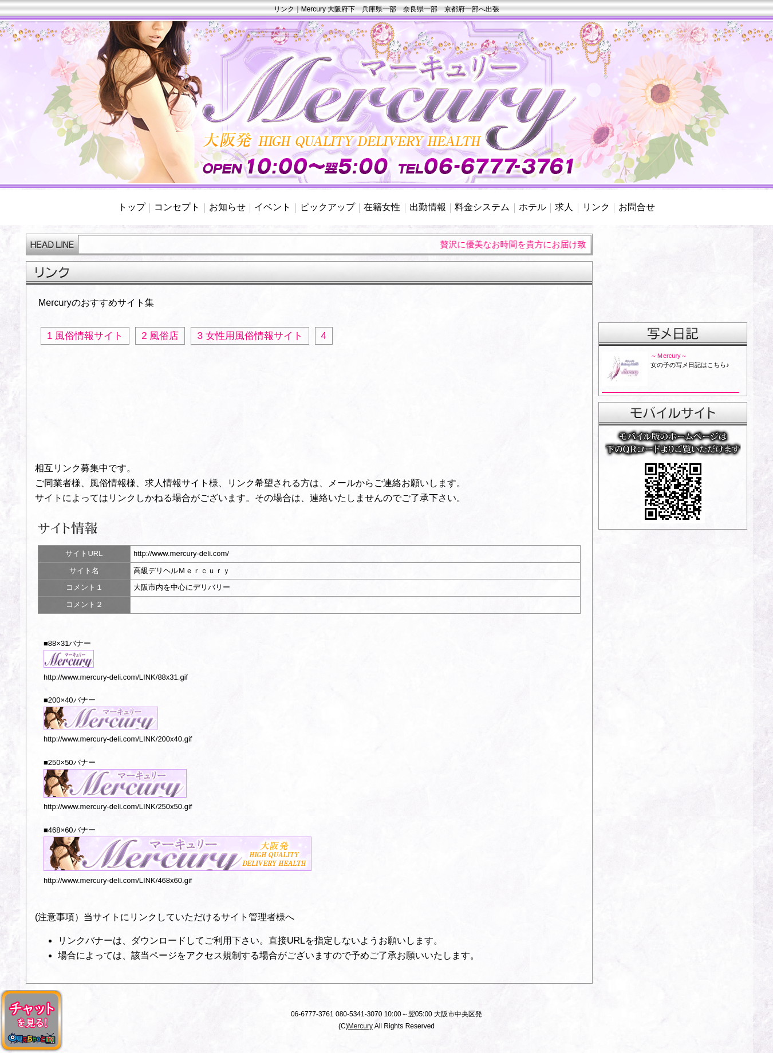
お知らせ (227, 207)
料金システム (482, 207)
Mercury (360, 1026)
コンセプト (177, 207)
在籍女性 (382, 207)
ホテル (532, 207)
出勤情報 (427, 207)
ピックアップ (327, 207)
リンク (596, 207)
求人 (564, 207)
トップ (131, 207)
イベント (272, 207)
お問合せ (636, 207)
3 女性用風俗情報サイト (249, 335)
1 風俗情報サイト (85, 335)
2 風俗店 (160, 335)
